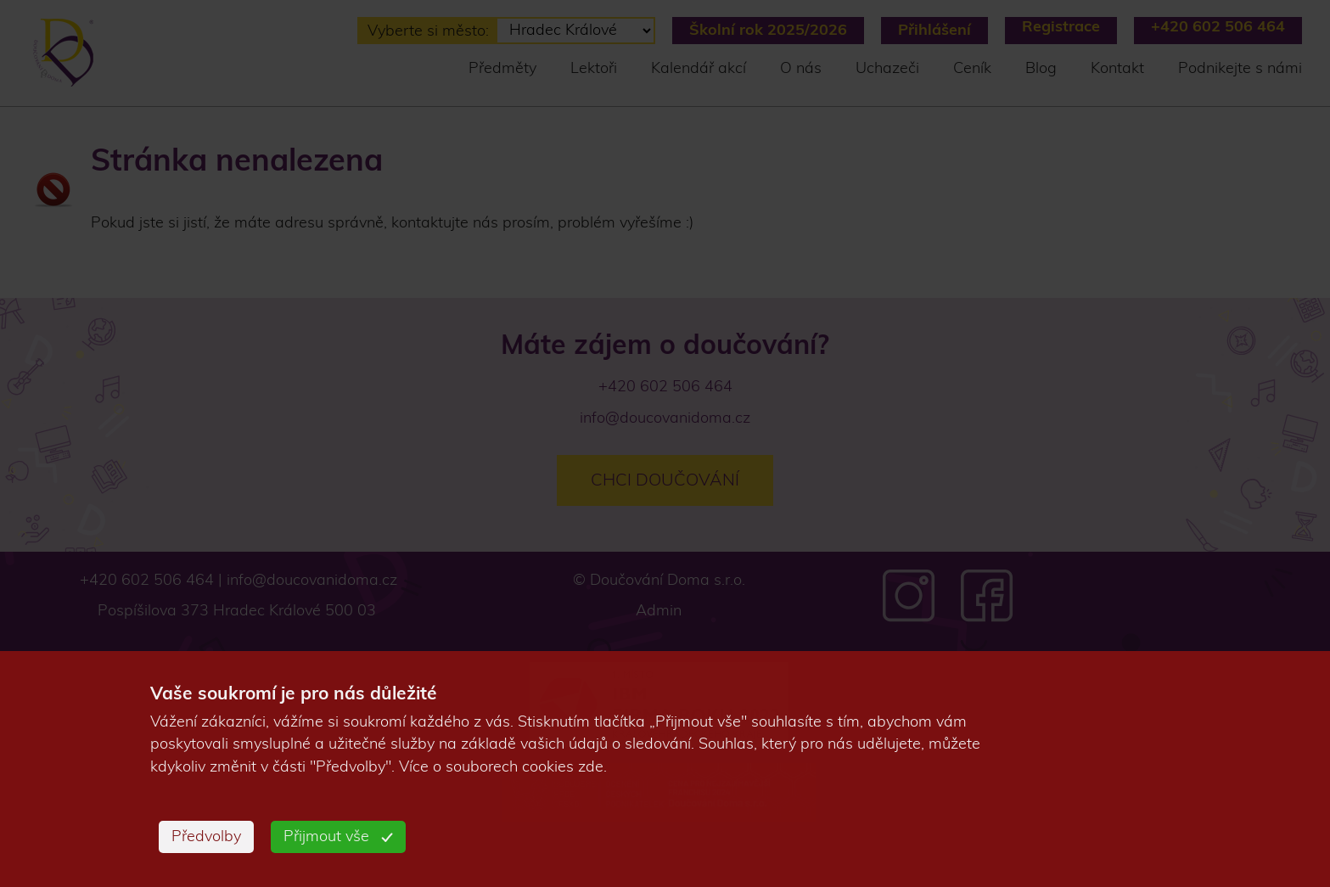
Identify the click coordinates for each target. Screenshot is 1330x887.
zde (590, 767)
